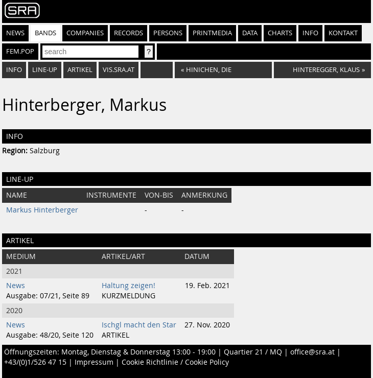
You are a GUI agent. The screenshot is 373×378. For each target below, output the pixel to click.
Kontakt (343, 33)
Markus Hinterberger (42, 210)
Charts (280, 33)
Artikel (79, 69)
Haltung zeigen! (128, 285)
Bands (45, 33)
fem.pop (20, 51)
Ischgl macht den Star (139, 324)
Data (250, 33)
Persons (167, 33)
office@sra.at (312, 352)
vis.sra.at (118, 69)
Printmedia (212, 33)
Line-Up (44, 69)
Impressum (94, 362)
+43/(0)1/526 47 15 (35, 362)
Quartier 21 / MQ (253, 352)
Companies (85, 33)
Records (128, 33)
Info (310, 33)
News (15, 33)
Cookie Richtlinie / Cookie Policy (175, 362)
